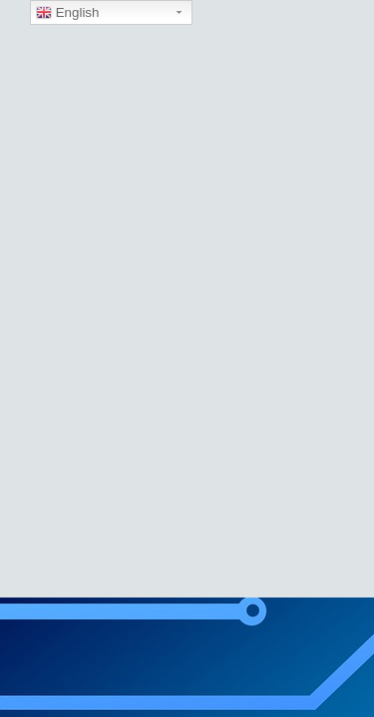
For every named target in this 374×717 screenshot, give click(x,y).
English (67, 13)
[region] (187, 299)
